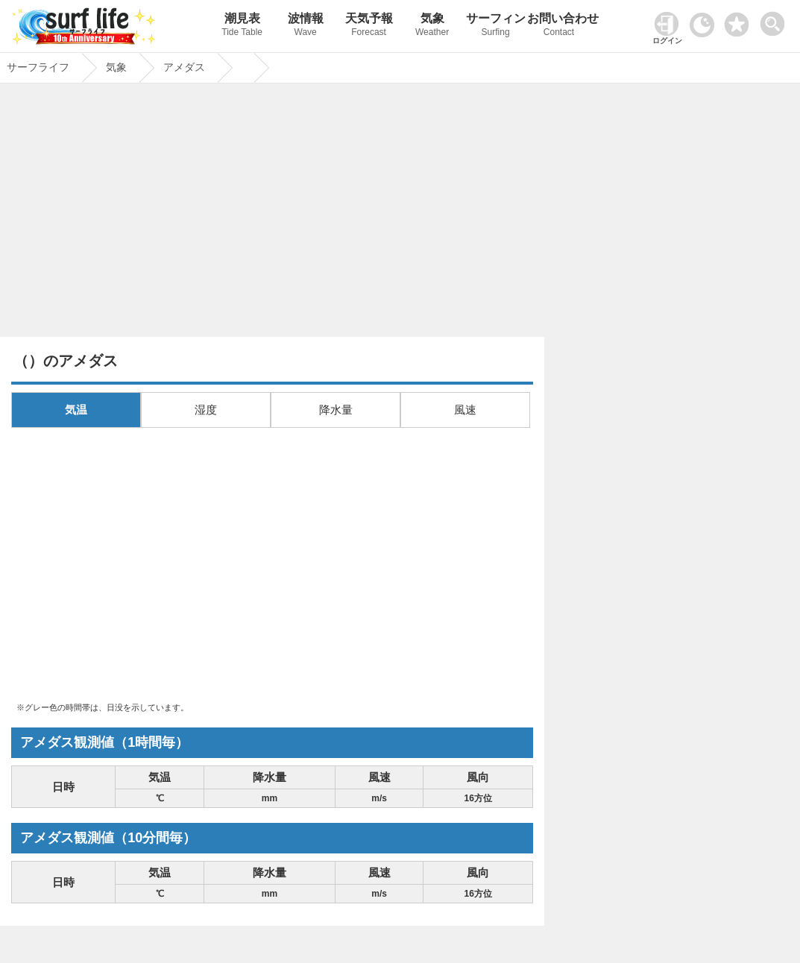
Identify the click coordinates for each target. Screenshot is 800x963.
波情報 (305, 26)
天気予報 (368, 26)
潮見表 (242, 26)
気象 (432, 26)
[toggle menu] (775, 20)
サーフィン (495, 26)
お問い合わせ (558, 26)
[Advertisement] (272, 214)
